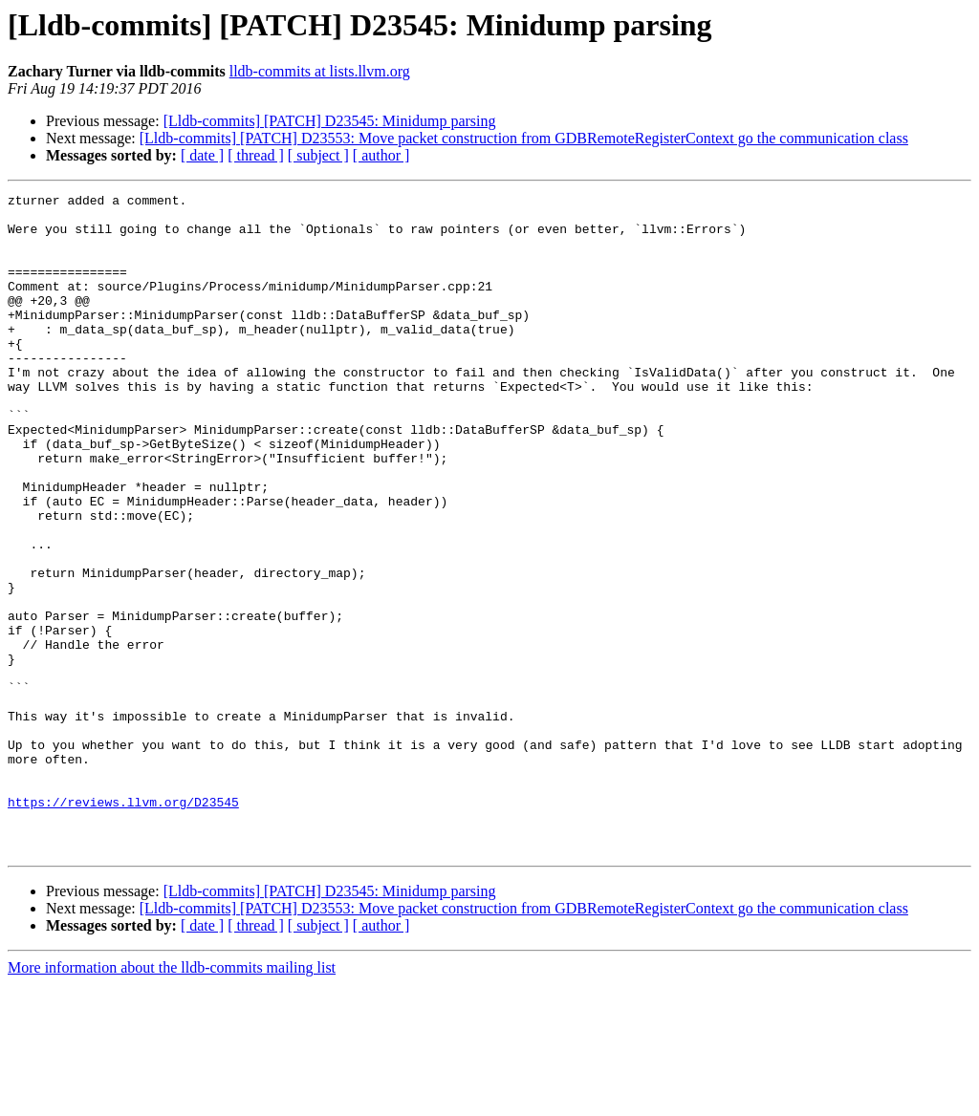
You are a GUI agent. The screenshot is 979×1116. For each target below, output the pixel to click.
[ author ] (381, 155)
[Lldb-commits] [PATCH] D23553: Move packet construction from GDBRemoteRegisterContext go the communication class (524, 138)
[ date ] (202, 155)
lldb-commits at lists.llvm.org (319, 71)
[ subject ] (318, 155)
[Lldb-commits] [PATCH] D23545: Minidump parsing (329, 121)
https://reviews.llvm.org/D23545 (123, 925)
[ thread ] (256, 155)
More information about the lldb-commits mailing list (172, 1099)
